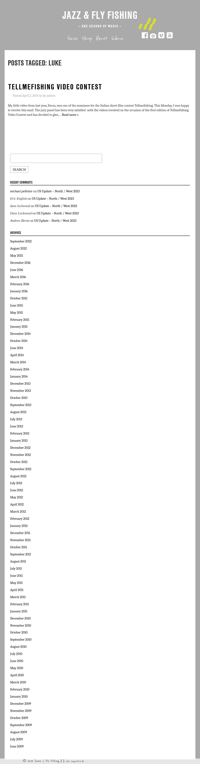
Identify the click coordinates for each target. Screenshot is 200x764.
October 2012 (18, 462)
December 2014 (20, 334)
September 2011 (20, 554)
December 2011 (20, 533)
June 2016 (16, 270)
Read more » (70, 115)
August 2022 (18, 248)
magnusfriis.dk (77, 761)
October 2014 (18, 341)
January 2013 (19, 441)
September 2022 (20, 241)
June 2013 (16, 426)
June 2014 (16, 348)
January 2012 (19, 526)
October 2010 (19, 632)
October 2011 (18, 547)
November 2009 (20, 711)
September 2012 (20, 469)
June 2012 (16, 490)
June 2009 (16, 746)
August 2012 (18, 476)
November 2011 (20, 540)
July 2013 (16, 419)
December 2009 (20, 704)
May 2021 (16, 256)
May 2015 (16, 313)
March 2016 (18, 277)
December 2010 (20, 618)
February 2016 (19, 284)
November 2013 (20, 391)
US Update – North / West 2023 (58, 191)
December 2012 (20, 448)
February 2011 (19, 604)
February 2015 (19, 320)
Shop (87, 38)
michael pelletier (21, 191)
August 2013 (18, 412)
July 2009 (16, 739)
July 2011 (16, 569)
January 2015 (19, 327)
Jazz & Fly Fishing (100, 15)
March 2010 (18, 682)
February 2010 (19, 689)
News (73, 38)
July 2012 (16, 483)
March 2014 (18, 362)
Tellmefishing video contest (55, 86)
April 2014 (17, 355)
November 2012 (20, 455)
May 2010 (16, 668)
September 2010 (20, 640)
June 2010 (16, 661)
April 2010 (17, 675)
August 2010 (18, 647)
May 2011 (16, 583)
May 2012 (16, 497)
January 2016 (19, 291)
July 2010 (16, 654)
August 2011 (18, 561)
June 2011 (16, 576)
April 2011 (16, 590)
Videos (117, 38)
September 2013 (20, 405)
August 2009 (18, 732)
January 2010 (19, 697)
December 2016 (20, 263)
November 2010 (20, 626)
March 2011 (18, 597)
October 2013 (18, 398)
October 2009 (19, 718)
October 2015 (18, 298)
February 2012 (19, 519)
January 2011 (18, 611)
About (101, 38)
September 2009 (21, 725)
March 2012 (18, 512)
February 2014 (19, 369)
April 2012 (17, 504)
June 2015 (16, 305)
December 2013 (20, 384)
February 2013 (19, 433)
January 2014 (19, 376)
